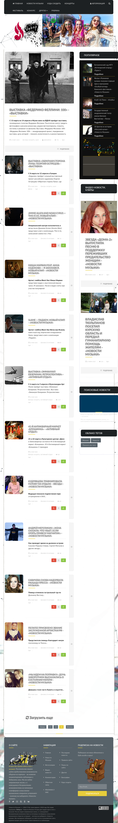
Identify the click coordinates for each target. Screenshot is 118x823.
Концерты (69, 3)
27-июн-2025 (90, 361)
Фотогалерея (50, 765)
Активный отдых (46, 400)
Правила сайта (66, 760)
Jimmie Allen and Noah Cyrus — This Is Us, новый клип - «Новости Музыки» (47, 216)
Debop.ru (19, 809)
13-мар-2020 (14, 140)
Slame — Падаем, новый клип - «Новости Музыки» (46, 321)
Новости (96, 440)
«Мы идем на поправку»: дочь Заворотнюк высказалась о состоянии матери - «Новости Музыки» (46, 678)
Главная (18, 3)
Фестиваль (18, 11)
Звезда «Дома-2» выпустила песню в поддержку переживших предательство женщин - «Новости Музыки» (98, 253)
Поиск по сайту (64, 766)
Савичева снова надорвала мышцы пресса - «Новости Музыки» (45, 583)
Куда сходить (54, 3)
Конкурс (31, 11)
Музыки (85, 440)
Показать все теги (89, 445)
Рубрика (55, 11)
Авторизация (97, 3)
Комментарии (50, 777)
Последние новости (65, 754)
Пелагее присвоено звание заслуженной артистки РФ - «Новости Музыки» (45, 630)
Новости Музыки (35, 3)
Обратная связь (48, 783)
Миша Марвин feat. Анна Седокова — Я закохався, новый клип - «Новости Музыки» (43, 269)
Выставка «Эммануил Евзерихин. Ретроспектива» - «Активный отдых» (46, 374)
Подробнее (64, 149)
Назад (42, 727)
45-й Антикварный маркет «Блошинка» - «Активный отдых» (44, 429)
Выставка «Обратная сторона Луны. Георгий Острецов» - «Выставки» (46, 164)
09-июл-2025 (90, 275)
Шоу (37, 140)
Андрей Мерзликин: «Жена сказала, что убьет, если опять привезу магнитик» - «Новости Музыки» (45, 532)
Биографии (65, 777)
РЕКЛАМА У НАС (49, 791)
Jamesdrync (46, 140)
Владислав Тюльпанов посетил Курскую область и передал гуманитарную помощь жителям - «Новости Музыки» (98, 336)
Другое (43, 11)
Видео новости (48, 771)
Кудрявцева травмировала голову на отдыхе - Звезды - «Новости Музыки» (45, 484)
